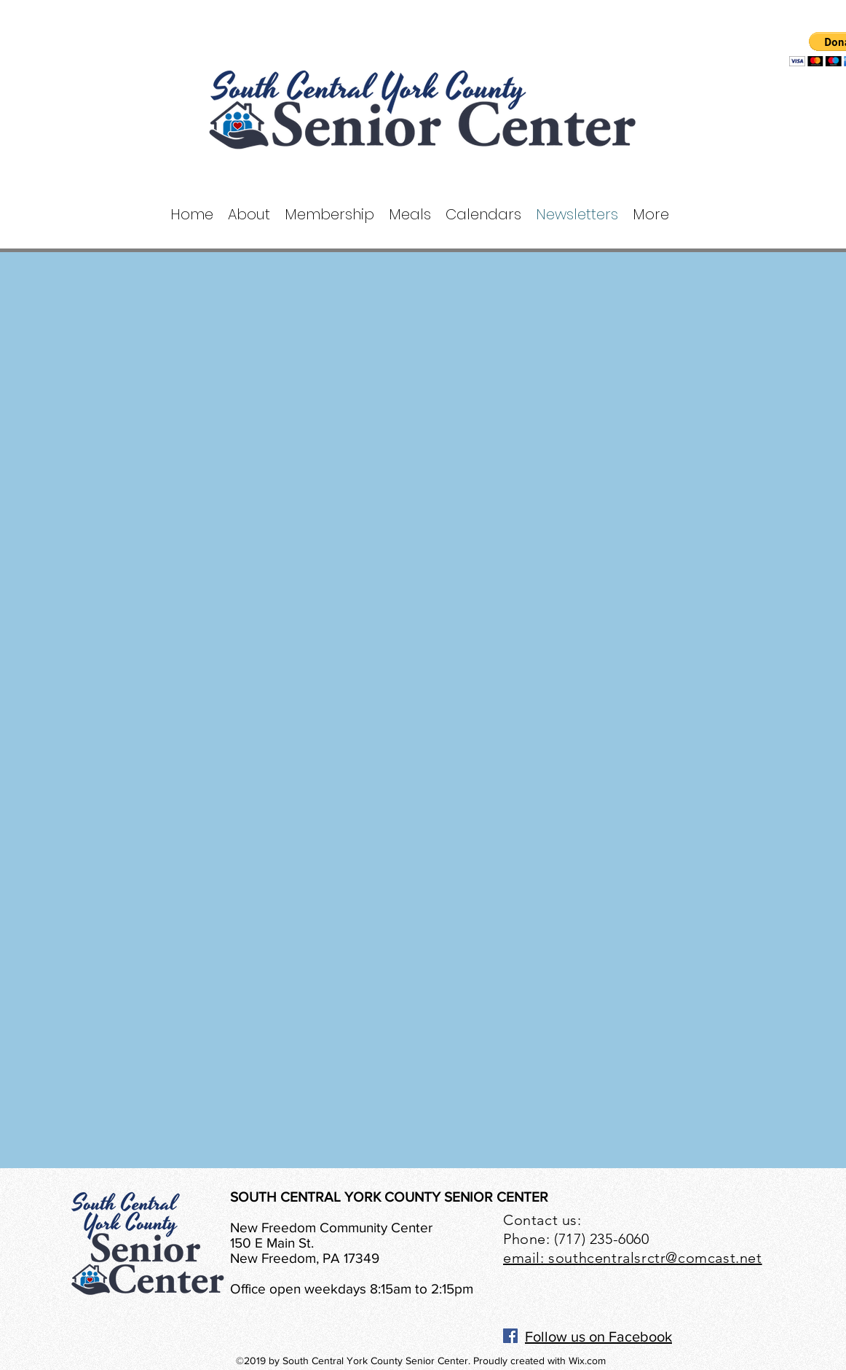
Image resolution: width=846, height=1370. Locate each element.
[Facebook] (510, 1335)
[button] (249, 214)
